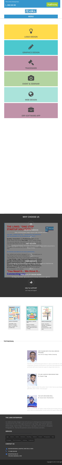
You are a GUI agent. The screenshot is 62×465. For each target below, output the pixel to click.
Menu (31, 16)
